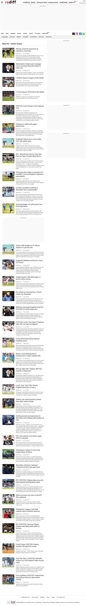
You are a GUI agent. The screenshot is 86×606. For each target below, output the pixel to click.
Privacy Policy (45, 602)
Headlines (4, 37)
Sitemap (52, 602)
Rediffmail (26, 2)
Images (19, 37)
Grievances (76, 602)
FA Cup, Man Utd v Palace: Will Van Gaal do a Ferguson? (29, 370)
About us (63, 602)
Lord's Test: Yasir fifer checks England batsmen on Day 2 (27, 386)
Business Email (53, 2)
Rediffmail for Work (26, 597)
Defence (12, 37)
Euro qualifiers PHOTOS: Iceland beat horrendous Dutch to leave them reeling (30, 577)
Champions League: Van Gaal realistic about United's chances (28, 510)
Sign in (84, 1)
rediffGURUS (63, 2)
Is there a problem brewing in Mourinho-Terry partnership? (27, 189)
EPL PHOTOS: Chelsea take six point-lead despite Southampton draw (30, 481)
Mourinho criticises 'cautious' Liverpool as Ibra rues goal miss (28, 466)
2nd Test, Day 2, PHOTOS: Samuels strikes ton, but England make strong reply (30, 560)
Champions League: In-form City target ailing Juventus (28, 451)
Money (33, 2)
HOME (2, 33)
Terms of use (69, 602)
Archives (49, 37)
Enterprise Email (42, 2)
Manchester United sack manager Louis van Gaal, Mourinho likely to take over (28, 66)
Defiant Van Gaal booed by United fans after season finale (28, 400)
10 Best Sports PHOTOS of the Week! (30, 92)
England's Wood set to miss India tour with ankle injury (28, 140)
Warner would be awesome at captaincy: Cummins (27, 50)
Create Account (82, 3)
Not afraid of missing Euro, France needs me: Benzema (29, 293)
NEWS (7, 33)
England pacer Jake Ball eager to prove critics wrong (28, 278)
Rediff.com (23, 602)
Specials (41, 37)
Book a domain (35, 597)
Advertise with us (31, 602)
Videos (53, 597)
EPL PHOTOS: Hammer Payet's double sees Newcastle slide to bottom (27, 526)
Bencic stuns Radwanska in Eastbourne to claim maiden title (28, 355)
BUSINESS (13, 33)
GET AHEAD (37, 33)
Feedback (57, 602)
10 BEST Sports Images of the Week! (30, 78)
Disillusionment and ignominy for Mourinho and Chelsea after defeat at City (30, 418)
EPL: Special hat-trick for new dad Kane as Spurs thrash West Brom (28, 155)
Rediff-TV (72, 2)
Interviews (33, 37)
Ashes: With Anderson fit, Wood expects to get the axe (28, 246)
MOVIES (19, 33)
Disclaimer (39, 602)
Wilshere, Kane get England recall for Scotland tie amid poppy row (29, 308)
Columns (25, 37)
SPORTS (31, 33)
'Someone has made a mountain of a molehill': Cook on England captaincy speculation (29, 174)
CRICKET (25, 33)
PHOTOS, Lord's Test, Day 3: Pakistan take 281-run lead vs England (30, 323)
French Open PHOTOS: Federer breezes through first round (27, 545)
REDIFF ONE (45, 33)
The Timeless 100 (61, 597)
